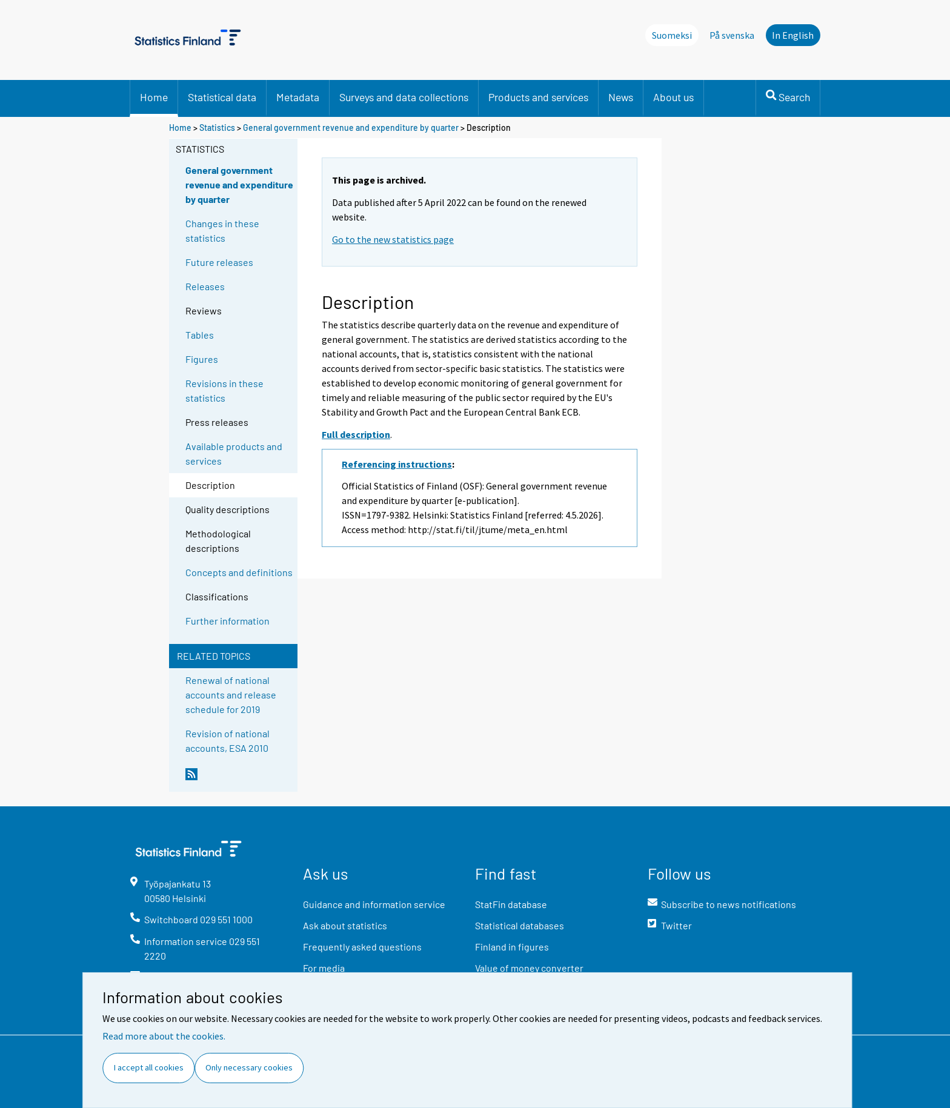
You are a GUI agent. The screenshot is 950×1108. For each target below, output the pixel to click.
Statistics (217, 127)
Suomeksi (672, 35)
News (620, 97)
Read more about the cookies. (163, 1036)
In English (793, 35)
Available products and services (233, 453)
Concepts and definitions (239, 572)
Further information (227, 620)
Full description (356, 434)
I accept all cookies (149, 1067)
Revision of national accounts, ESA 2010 (227, 741)
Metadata (297, 97)
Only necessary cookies (249, 1067)
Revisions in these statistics (224, 390)
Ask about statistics (345, 925)
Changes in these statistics (222, 230)
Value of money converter (529, 968)
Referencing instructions (397, 464)
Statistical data (222, 97)
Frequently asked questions (362, 946)
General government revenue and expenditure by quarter (351, 127)
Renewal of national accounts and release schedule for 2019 (230, 694)
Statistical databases (519, 925)
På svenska (731, 35)
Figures (201, 359)
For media (324, 968)
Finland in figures (512, 946)
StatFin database (511, 904)
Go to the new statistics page (393, 239)
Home (154, 97)
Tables (199, 334)
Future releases (219, 262)
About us (673, 97)
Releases (205, 286)
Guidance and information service (374, 904)
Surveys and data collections (403, 97)
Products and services (538, 97)
